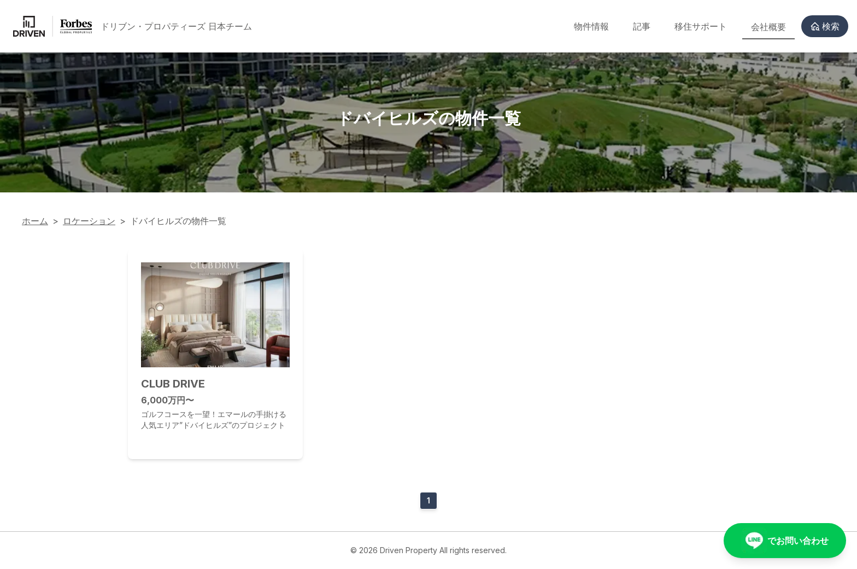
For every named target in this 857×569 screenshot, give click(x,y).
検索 (825, 26)
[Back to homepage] (132, 26)
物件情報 (591, 26)
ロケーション (89, 220)
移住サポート (700, 26)
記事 (641, 26)
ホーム (35, 220)
